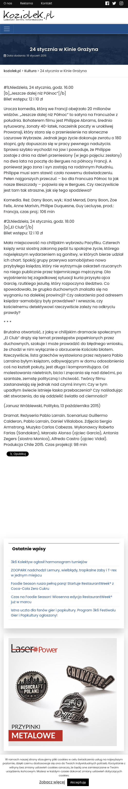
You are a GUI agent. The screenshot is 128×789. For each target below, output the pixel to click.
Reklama (26, 3)
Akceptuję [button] (78, 782)
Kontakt (46, 3)
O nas (8, 3)
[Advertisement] (64, 500)
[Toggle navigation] (7, 29)
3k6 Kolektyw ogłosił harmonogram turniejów (49, 561)
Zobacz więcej (52, 782)
